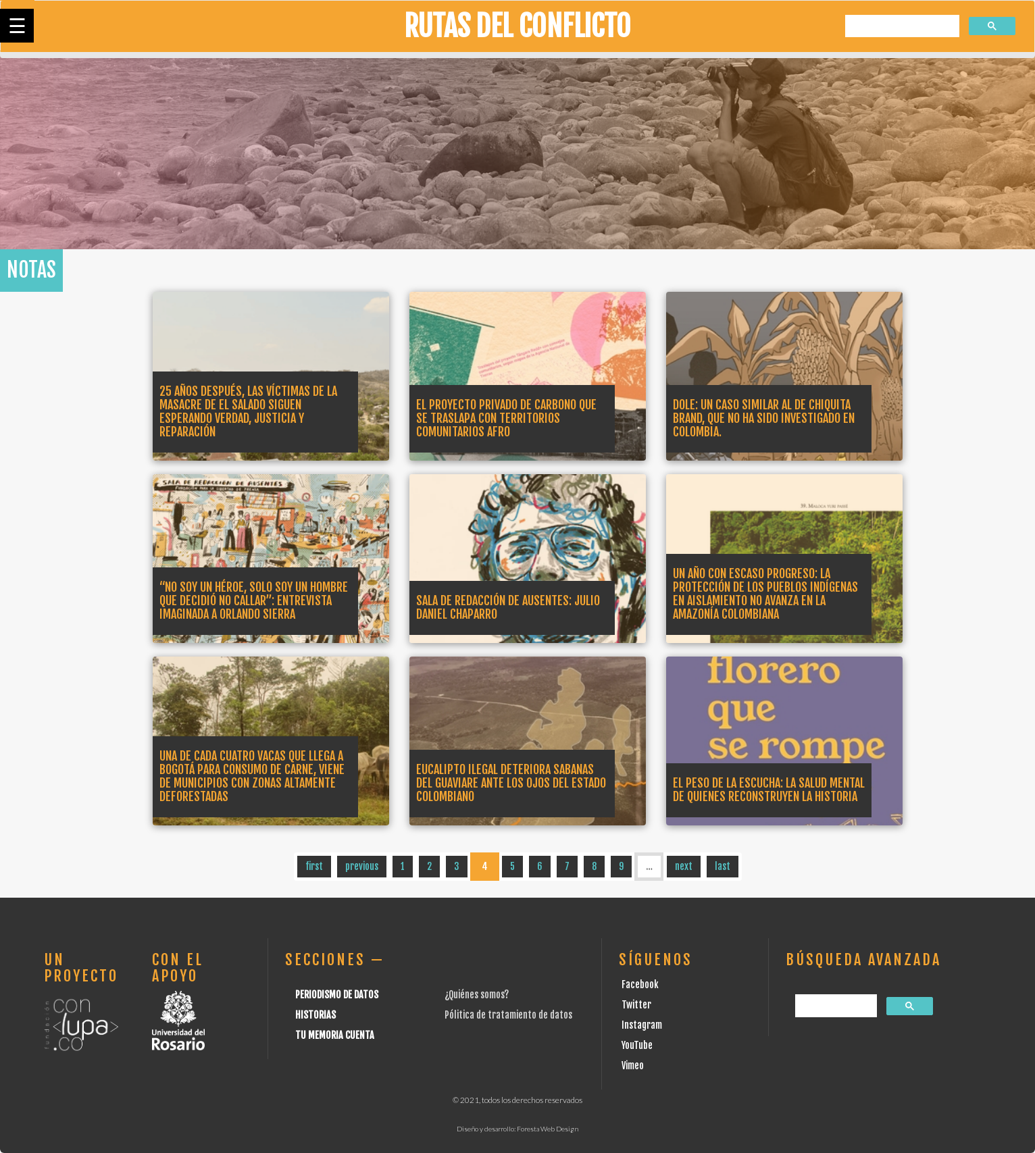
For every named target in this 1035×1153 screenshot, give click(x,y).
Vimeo (633, 1065)
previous (361, 866)
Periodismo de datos (336, 994)
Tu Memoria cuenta (334, 1035)
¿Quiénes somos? (477, 994)
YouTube (637, 1045)
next (683, 866)
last (722, 866)
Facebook (640, 984)
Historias (315, 1015)
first (314, 866)
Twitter (636, 1004)
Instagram (642, 1025)
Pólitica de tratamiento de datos (508, 1015)
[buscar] (901, 26)
